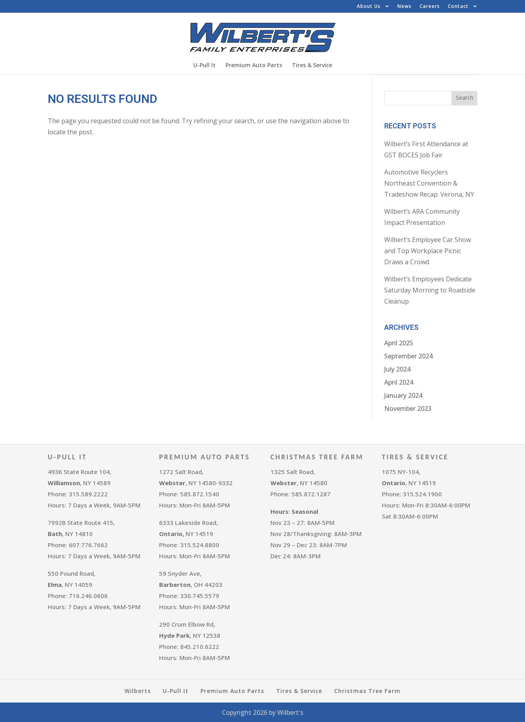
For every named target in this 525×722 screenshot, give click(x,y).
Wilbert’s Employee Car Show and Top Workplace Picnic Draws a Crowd (427, 250)
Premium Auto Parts (254, 65)
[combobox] (418, 98)
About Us (373, 6)
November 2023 (408, 408)
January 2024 (403, 395)
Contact (462, 6)
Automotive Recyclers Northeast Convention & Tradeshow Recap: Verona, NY (429, 182)
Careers (430, 6)
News (404, 6)
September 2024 (408, 355)
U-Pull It (204, 65)
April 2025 (398, 342)
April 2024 (398, 381)
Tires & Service (312, 65)
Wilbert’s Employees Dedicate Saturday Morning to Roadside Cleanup (429, 289)
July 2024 (397, 368)
